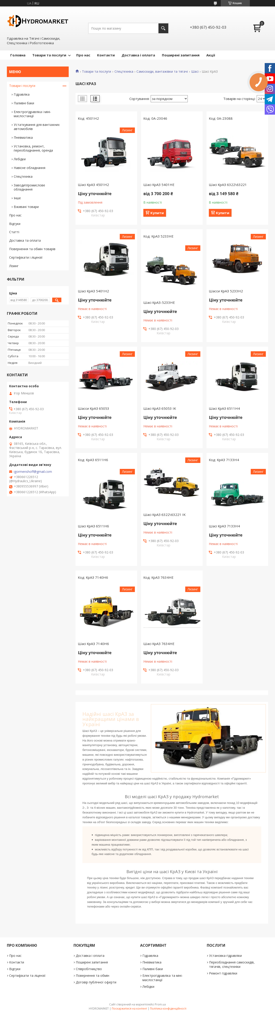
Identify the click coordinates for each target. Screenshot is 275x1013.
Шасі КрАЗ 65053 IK (159, 408)
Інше (17, 198)
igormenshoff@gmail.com (33, 472)
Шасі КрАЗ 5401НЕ (158, 185)
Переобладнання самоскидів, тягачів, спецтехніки (232, 964)
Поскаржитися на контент (129, 1008)
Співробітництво (89, 969)
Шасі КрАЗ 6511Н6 (93, 526)
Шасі (195, 71)
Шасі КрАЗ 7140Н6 (93, 644)
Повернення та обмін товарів (32, 249)
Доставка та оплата (25, 240)
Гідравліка (22, 94)
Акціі (210, 55)
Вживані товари (26, 207)
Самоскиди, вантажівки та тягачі (162, 71)
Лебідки (20, 159)
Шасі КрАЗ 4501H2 (93, 185)
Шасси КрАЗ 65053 (93, 408)
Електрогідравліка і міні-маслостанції (32, 114)
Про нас (83, 55)
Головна (17, 55)
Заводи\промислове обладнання (29, 187)
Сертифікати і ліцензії (26, 257)
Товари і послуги (22, 85)
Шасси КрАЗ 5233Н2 (226, 291)
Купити (157, 212)
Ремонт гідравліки (223, 973)
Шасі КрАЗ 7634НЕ (158, 644)
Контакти (106, 55)
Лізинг (14, 266)
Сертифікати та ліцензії (27, 975)
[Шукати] (163, 28)
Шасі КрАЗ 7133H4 (224, 526)
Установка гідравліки (225, 955)
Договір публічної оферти (96, 982)
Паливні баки (24, 103)
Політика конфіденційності (168, 1008)
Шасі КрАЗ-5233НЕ (159, 302)
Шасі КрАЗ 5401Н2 (93, 291)
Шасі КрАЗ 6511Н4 (224, 408)
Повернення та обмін (92, 975)
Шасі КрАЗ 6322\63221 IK (164, 514)
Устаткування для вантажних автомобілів (37, 126)
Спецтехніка (123, 71)
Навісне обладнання (29, 168)
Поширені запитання (180, 55)
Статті (14, 232)
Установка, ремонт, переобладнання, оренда (33, 148)
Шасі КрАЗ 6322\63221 (228, 185)
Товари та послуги (49, 55)
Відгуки (14, 223)
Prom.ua (160, 1004)
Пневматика (23, 137)
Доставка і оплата (138, 55)
